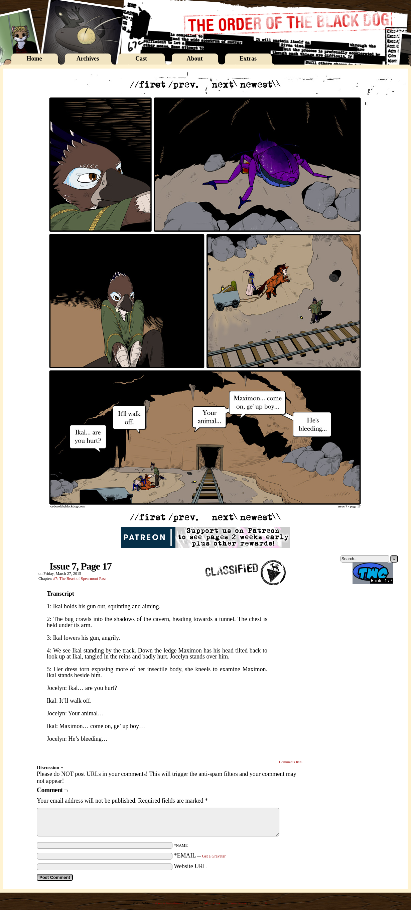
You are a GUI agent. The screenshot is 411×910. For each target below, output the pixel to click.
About (194, 58)
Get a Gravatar (214, 856)
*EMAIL (200, 855)
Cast (141, 58)
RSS (268, 903)
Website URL (190, 866)
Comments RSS (290, 762)
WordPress (212, 903)
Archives (88, 58)
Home (34, 58)
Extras (248, 58)
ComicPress (237, 903)
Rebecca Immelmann (167, 903)
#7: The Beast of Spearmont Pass (79, 578)
